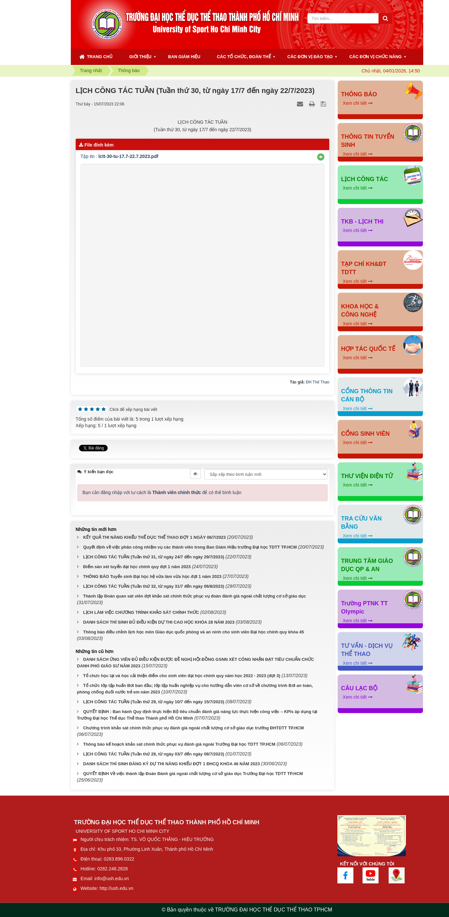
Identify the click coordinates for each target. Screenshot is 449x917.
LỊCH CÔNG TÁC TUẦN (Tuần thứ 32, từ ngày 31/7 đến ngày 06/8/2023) (153, 586)
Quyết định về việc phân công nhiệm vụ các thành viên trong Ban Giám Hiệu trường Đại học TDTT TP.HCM (190, 547)
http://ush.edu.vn (116, 888)
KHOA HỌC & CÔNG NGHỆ (360, 310)
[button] (321, 157)
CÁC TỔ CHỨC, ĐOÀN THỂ (244, 56)
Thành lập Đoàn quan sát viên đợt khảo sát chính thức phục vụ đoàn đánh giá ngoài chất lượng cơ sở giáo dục (194, 596)
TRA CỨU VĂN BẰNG (361, 522)
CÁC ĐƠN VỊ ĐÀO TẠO (310, 56)
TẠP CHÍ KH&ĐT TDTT (363, 268)
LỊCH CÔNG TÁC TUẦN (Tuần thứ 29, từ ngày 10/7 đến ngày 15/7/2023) (153, 701)
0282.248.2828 (112, 868)
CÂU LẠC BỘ (359, 688)
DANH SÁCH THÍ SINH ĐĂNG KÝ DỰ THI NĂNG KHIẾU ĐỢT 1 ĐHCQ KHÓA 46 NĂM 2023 (171, 763)
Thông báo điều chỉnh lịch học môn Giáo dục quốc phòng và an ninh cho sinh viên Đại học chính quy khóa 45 (193, 631)
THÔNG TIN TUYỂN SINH (367, 140)
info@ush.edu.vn (112, 878)
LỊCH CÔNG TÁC (364, 179)
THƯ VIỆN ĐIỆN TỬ (367, 476)
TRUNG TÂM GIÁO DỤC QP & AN (367, 565)
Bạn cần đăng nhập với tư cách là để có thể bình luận (162, 492)
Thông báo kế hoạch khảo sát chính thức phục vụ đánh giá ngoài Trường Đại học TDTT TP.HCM (179, 744)
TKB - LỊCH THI (362, 221)
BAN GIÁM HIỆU (184, 56)
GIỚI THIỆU (140, 56)
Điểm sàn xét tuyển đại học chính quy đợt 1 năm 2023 (137, 566)
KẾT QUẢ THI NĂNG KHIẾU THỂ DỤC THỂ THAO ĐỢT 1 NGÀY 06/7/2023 (154, 537)
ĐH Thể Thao (317, 382)
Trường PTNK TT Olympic (364, 607)
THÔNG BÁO (359, 94)
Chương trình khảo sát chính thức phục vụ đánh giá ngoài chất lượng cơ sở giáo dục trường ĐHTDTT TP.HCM (193, 727)
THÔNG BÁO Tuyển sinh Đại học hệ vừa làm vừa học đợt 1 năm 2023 (152, 576)
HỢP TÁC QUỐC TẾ (368, 349)
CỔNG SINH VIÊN (365, 433)
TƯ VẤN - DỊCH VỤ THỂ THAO (367, 650)
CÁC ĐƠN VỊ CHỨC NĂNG (375, 56)
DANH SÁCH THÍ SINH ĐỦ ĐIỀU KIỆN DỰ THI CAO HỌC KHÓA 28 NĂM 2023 (159, 622)
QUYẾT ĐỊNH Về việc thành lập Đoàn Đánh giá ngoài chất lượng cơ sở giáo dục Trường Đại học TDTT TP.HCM (193, 773)
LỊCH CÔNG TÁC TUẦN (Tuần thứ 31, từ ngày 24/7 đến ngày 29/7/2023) (153, 556)
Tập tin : (119, 156)
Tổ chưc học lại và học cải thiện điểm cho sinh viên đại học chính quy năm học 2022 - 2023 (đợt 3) (181, 675)
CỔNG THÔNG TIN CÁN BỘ (367, 395)
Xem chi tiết (357, 103)
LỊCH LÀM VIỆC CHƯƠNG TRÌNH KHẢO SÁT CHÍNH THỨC (141, 612)
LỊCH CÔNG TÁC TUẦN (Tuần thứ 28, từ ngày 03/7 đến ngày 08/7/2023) (153, 754)
